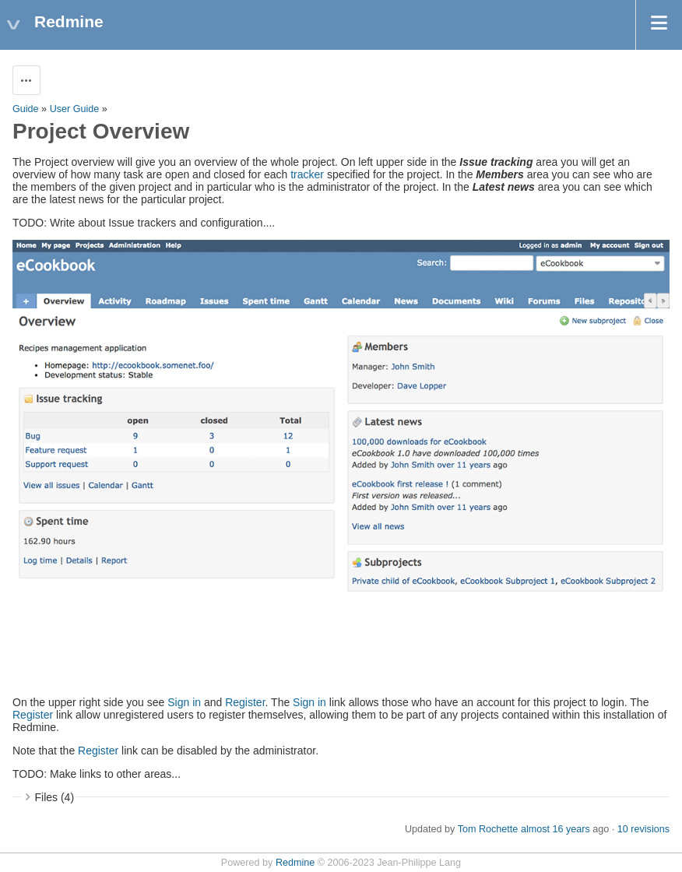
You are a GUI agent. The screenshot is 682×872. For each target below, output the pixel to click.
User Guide (75, 109)
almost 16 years (555, 829)
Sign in (184, 702)
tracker (307, 174)
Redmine (295, 862)
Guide (25, 109)
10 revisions (643, 829)
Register (245, 702)
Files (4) (55, 797)
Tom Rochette (488, 829)
